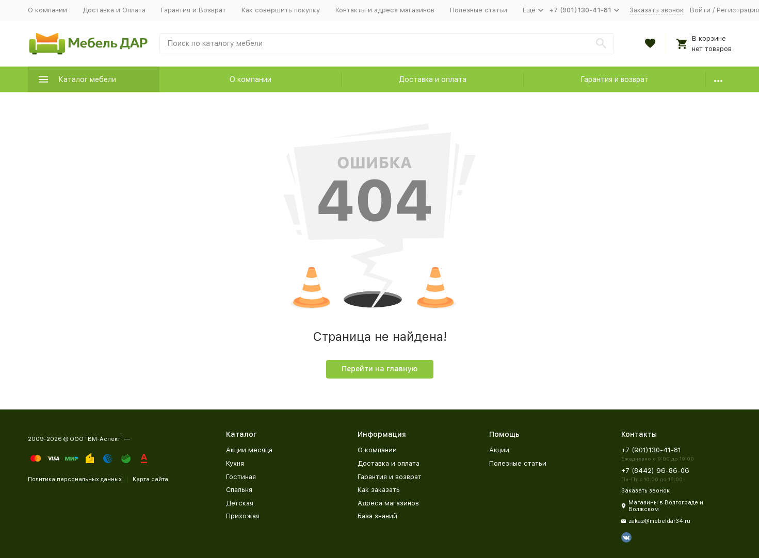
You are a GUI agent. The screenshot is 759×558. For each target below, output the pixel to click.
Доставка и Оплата (114, 10)
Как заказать (379, 490)
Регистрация (738, 10)
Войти (700, 10)
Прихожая (243, 516)
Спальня (239, 490)
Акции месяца (249, 450)
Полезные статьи (478, 10)
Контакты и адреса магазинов (384, 10)
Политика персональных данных (75, 479)
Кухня (235, 463)
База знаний (377, 516)
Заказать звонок (656, 10)
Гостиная (241, 477)
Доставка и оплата (432, 79)
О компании (47, 10)
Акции (499, 450)
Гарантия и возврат (614, 79)
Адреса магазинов (388, 503)
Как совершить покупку (280, 10)
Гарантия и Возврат (193, 10)
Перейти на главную (379, 369)
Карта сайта (150, 479)
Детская (239, 503)
